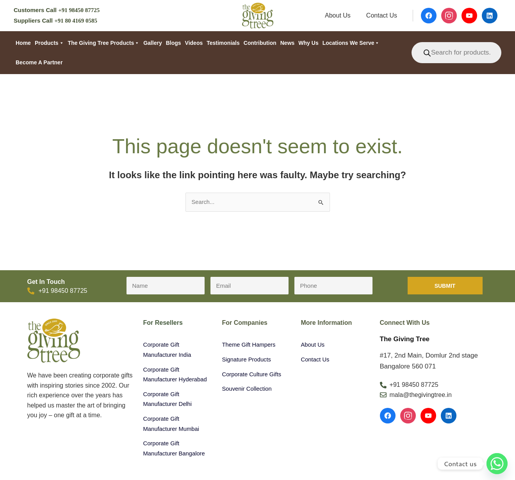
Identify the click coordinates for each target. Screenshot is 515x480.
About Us (342, 15)
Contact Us (383, 15)
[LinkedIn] (448, 416)
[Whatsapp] (497, 463)
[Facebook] (388, 416)
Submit (445, 286)
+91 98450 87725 (79, 10)
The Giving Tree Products (104, 43)
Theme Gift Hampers (251, 345)
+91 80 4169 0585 (75, 21)
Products (49, 43)
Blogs (173, 43)
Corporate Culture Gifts (254, 375)
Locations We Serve (351, 43)
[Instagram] (408, 416)
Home (23, 43)
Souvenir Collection (249, 389)
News (287, 43)
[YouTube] (428, 416)
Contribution (260, 43)
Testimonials (223, 43)
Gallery (152, 43)
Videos (194, 43)
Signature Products (248, 360)
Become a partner (39, 62)
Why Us (308, 43)
